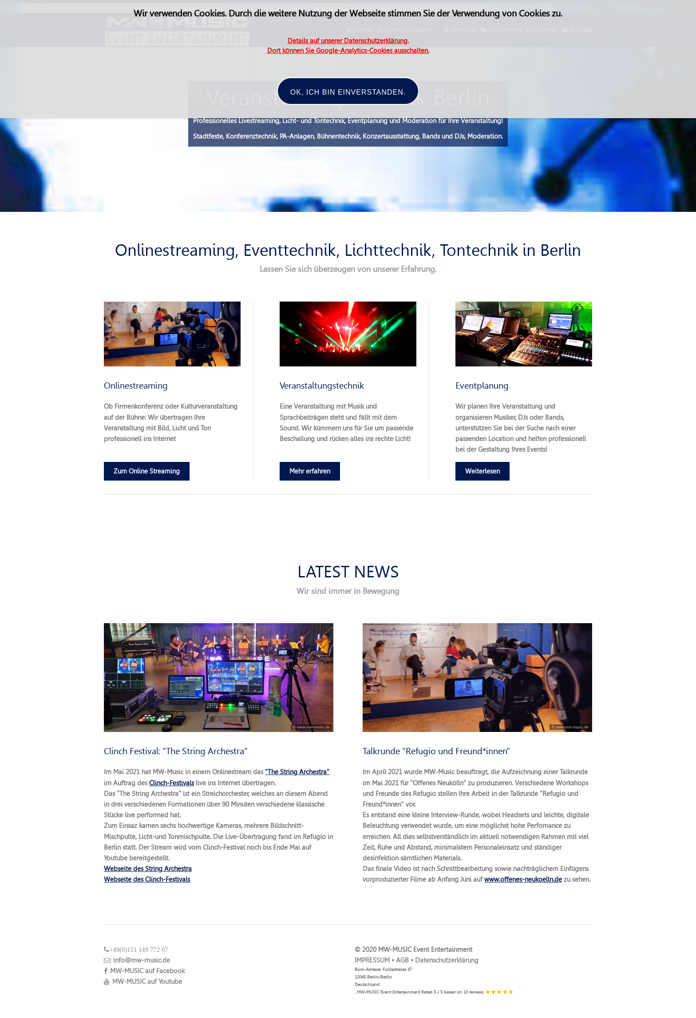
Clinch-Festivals (171, 783)
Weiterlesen (482, 471)
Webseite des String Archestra (148, 869)
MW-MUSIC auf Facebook (144, 971)
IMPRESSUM (372, 960)
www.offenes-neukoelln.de (523, 879)
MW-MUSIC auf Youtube (143, 982)
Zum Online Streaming (147, 471)
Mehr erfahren (309, 471)
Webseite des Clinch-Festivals (147, 879)
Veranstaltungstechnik (322, 385)
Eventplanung (482, 385)
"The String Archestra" (297, 772)
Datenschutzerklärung (446, 960)
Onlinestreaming (136, 385)
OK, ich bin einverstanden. (348, 92)
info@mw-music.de (137, 960)
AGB (402, 960)
